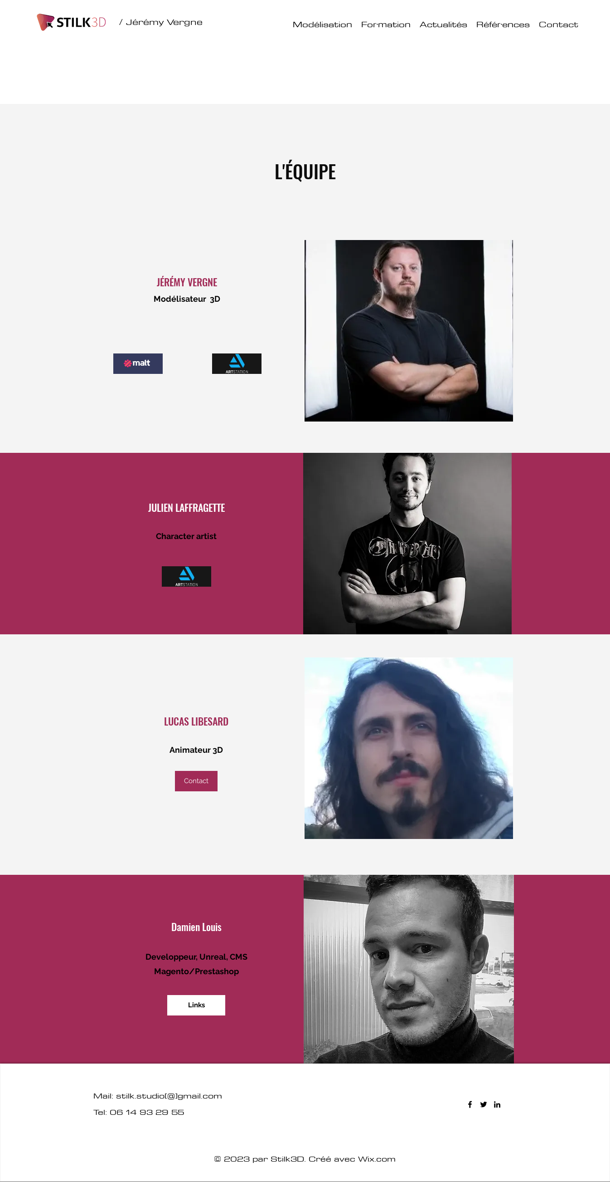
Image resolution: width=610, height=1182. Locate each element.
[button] (196, 781)
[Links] (196, 1005)
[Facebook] (469, 1104)
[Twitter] (483, 1104)
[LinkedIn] (497, 1104)
